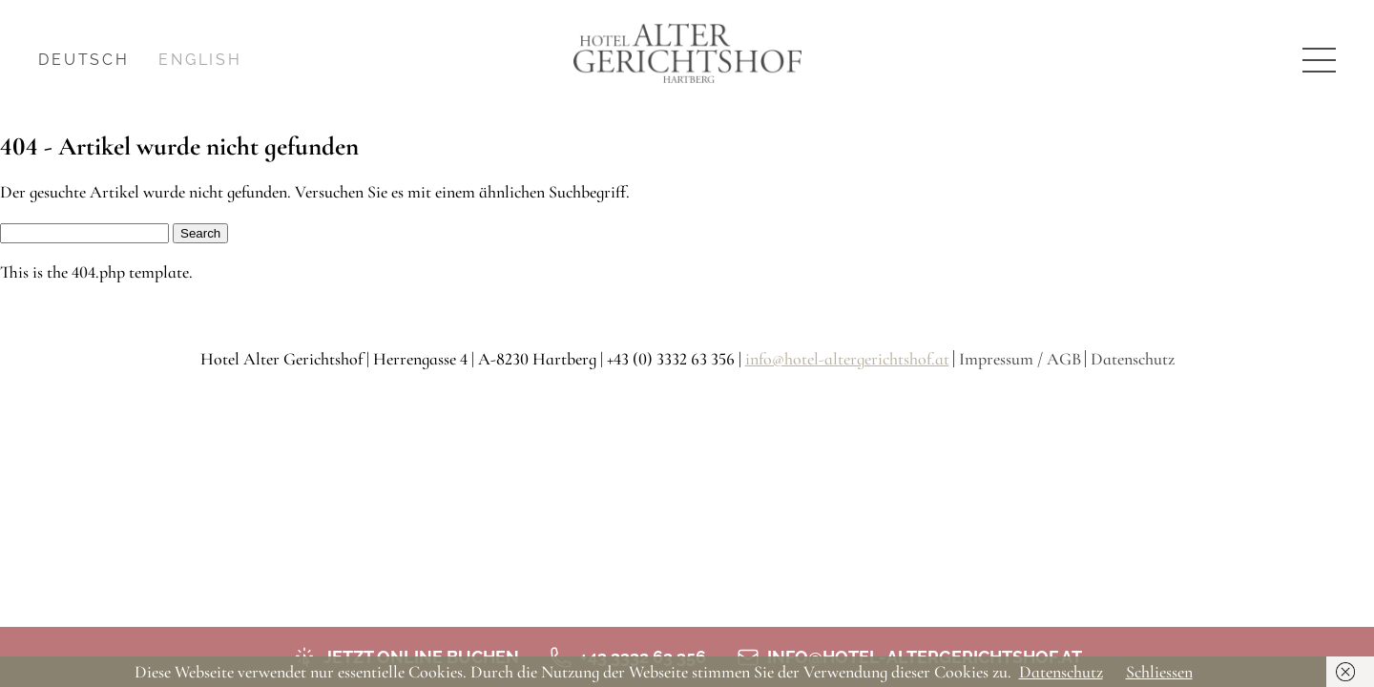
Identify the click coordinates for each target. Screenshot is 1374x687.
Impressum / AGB (1020, 358)
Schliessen (1159, 671)
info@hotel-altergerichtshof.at (847, 358)
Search (200, 233)
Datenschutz (1133, 358)
